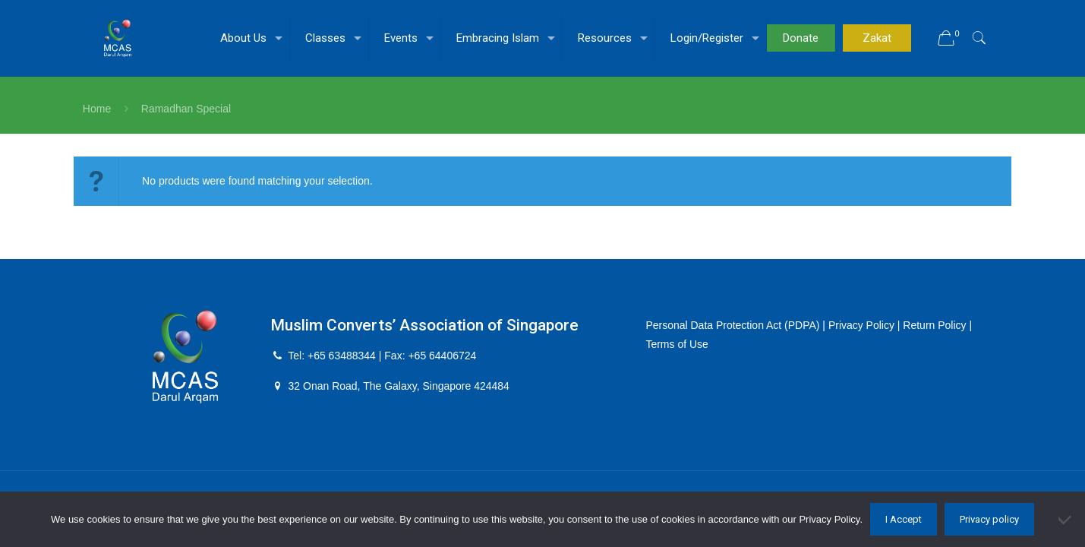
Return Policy (935, 325)
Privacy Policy (861, 325)
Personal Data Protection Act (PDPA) (732, 325)
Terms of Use (676, 344)
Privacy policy (989, 519)
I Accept (903, 519)
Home (97, 109)
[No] (1066, 519)
